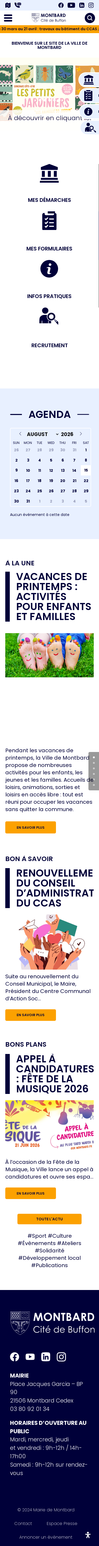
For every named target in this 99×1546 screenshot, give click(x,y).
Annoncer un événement (45, 1538)
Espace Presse (62, 1524)
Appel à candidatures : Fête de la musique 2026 (55, 1074)
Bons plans (25, 1044)
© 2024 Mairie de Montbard (45, 1511)
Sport (39, 1236)
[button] (40, 100)
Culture (62, 1236)
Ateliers (71, 1243)
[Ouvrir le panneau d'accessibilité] (87, 1535)
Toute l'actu (49, 1219)
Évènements (39, 1243)
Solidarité (51, 1250)
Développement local (52, 1258)
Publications (52, 1265)
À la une (19, 563)
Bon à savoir (29, 858)
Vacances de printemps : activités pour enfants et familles (53, 596)
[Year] (68, 434)
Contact (23, 1524)
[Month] (42, 434)
